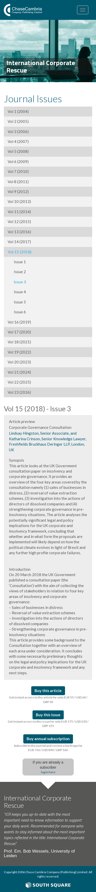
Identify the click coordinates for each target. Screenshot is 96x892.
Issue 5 (17, 302)
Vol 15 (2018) (19, 252)
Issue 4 (17, 291)
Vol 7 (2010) (18, 171)
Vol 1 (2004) (18, 111)
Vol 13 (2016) (19, 231)
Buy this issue (48, 714)
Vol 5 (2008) (18, 151)
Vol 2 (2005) (18, 121)
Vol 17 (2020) (19, 332)
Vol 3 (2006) (18, 131)
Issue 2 (17, 271)
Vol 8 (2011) (18, 181)
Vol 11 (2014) (19, 211)
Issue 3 (17, 282)
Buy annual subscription (48, 738)
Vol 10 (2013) (19, 201)
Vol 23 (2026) (19, 392)
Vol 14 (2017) (19, 241)
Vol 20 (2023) (19, 362)
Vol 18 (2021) (19, 342)
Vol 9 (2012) (18, 191)
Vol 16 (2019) (19, 322)
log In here (48, 772)
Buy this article (48, 690)
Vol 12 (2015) (19, 221)
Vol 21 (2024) (19, 372)
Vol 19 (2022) (19, 352)
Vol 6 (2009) (18, 161)
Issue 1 (17, 261)
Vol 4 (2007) (18, 141)
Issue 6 (17, 312)
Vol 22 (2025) (19, 382)
